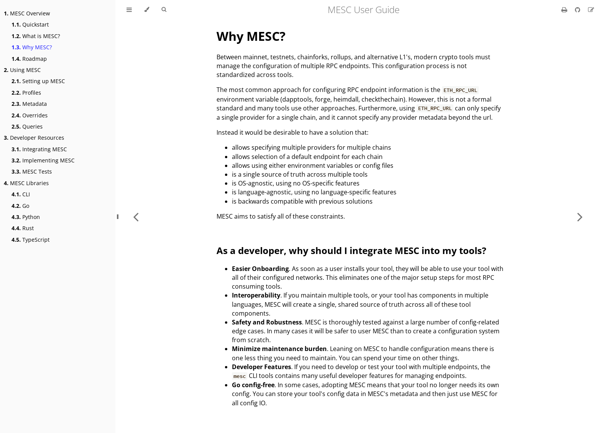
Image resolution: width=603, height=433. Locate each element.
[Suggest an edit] (591, 9)
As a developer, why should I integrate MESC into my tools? (351, 250)
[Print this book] (565, 9)
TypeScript (31, 239)
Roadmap (29, 58)
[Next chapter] (580, 216)
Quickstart (30, 24)
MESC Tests (32, 171)
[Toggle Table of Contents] (129, 9)
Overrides (30, 115)
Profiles (26, 92)
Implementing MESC (43, 160)
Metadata (29, 103)
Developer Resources (34, 137)
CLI (21, 194)
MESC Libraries (26, 183)
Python (26, 217)
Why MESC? (32, 47)
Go (20, 205)
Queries (27, 126)
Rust (23, 228)
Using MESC (22, 70)
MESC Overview (27, 13)
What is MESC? (36, 36)
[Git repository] (578, 9)
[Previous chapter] (135, 216)
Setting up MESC (38, 81)
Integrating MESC (39, 149)
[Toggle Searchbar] (163, 9)
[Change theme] (146, 9)
